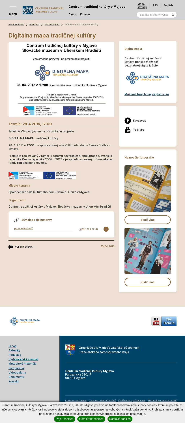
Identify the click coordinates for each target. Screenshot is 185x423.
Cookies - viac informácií (102, 400)
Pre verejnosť (52, 24)
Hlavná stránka (16, 24)
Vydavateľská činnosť (23, 359)
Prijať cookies (64, 418)
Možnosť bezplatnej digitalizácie (146, 94)
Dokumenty (16, 377)
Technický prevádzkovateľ (162, 400)
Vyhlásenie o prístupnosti (131, 400)
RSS (155, 5)
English (168, 5)
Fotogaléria (16, 368)
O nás (72, 14)
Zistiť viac (148, 220)
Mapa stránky (142, 6)
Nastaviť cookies (120, 418)
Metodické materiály (22, 363)
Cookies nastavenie (76, 400)
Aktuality (14, 350)
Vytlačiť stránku (20, 247)
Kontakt (85, 14)
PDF (83, 229)
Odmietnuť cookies (91, 418)
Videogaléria (17, 372)
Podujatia (34, 24)
